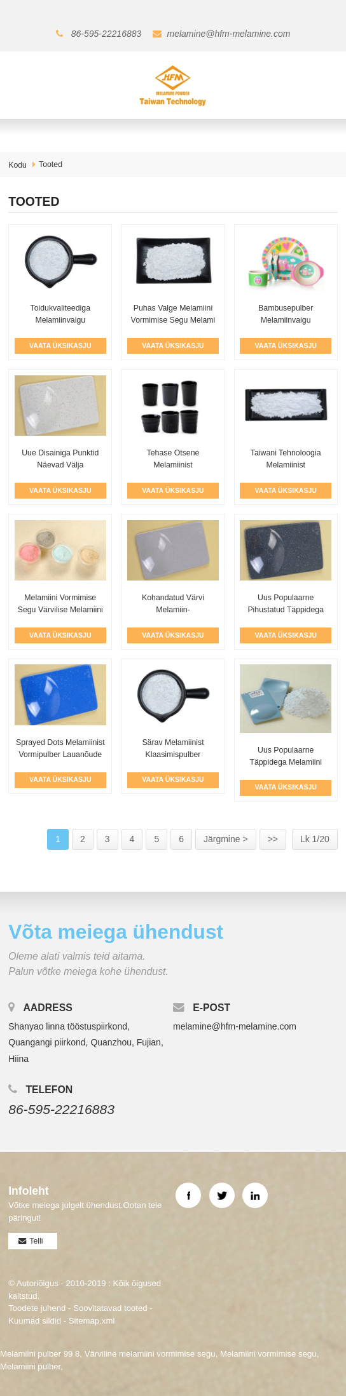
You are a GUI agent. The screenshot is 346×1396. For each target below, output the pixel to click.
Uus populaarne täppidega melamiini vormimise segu (285, 762)
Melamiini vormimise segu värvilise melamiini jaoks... (60, 610)
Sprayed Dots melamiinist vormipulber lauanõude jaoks (60, 755)
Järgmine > (226, 839)
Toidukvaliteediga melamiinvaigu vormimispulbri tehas (60, 320)
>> (273, 839)
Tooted (50, 164)
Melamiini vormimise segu (268, 1354)
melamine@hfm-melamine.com (229, 34)
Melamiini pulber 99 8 (40, 1354)
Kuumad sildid (34, 1321)
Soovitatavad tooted (110, 1308)
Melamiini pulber (30, 1366)
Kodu (17, 165)
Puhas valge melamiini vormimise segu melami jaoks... (173, 320)
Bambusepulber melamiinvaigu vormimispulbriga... (286, 320)
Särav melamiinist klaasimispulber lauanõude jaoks (173, 755)
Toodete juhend (37, 1308)
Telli (36, 1241)
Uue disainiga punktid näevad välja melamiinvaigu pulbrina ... (60, 465)
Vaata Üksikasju (60, 345)
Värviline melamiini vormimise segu (150, 1354)
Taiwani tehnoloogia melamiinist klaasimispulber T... (286, 465)
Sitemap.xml (92, 1321)
